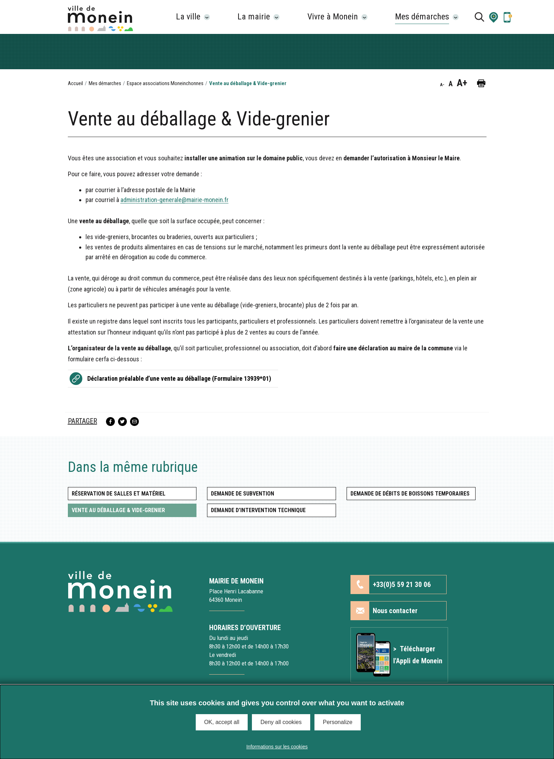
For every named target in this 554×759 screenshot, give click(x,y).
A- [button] (442, 84)
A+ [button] (462, 83)
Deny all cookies (281, 722)
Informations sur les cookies (277, 746)
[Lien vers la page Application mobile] (507, 17)
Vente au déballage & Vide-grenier (118, 510)
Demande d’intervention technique (258, 510)
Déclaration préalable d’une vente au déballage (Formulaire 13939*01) (179, 378)
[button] (493, 17)
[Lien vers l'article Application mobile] (399, 655)
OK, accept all (222, 722)
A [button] (451, 83)
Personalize (338, 722)
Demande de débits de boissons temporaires (410, 493)
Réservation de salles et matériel (118, 493)
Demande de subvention (242, 493)
